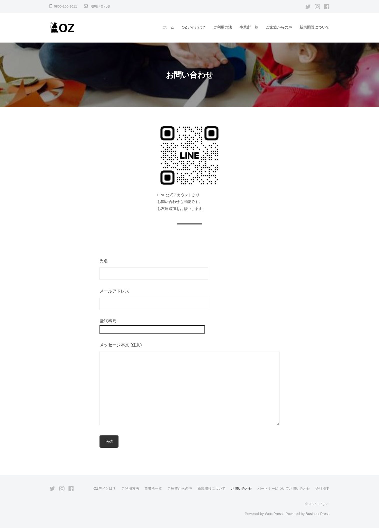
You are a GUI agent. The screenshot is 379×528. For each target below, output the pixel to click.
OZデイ (324, 504)
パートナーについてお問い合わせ (284, 488)
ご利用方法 (222, 27)
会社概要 (323, 488)
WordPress (273, 514)
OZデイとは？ (194, 27)
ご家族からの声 (279, 27)
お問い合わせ (100, 6)
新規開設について (315, 27)
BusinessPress (318, 514)
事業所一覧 (249, 27)
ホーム (168, 27)
